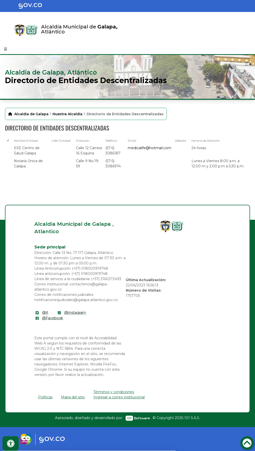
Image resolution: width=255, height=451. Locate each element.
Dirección (82, 140)
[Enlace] (20, 30)
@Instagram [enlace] (75, 312)
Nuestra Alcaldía (67, 114)
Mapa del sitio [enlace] (73, 397)
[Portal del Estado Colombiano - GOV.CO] (34, 6)
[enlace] (165, 226)
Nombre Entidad (26, 140)
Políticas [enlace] (45, 397)
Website (180, 140)
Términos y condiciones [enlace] (113, 392)
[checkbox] (7, 150)
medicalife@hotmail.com (149, 148)
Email (132, 140)
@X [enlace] (45, 312)
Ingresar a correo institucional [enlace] (119, 397)
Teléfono (111, 140)
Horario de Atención (205, 140)
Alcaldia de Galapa (31, 114)
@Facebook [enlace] (52, 318)
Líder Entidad (61, 140)
